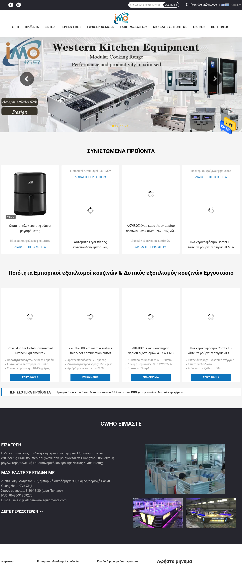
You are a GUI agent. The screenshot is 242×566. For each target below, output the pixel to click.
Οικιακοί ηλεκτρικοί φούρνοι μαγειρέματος (30, 228)
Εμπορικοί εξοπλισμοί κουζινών (90, 170)
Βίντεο (50, 27)
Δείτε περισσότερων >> (22, 511)
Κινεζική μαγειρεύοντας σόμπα (117, 561)
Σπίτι (15, 27)
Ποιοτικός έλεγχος (133, 27)
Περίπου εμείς (70, 27)
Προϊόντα (32, 27)
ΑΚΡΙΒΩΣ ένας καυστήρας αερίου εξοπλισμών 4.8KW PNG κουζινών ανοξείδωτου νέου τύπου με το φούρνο (150, 229)
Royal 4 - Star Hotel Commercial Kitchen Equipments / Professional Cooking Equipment (30, 351)
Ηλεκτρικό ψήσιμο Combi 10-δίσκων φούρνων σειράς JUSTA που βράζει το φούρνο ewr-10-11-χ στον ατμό (211, 245)
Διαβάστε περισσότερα (30, 247)
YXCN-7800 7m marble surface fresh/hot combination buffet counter (90, 351)
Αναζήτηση (171, 4)
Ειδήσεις (199, 27)
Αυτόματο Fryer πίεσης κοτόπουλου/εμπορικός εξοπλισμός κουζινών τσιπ (90, 245)
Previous (27, 79)
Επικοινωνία (30, 377)
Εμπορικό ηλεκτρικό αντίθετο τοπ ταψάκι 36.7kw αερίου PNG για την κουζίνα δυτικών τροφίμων (119, 392)
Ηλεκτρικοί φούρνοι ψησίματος (30, 240)
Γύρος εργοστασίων (100, 27)
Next (215, 79)
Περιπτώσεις (219, 27)
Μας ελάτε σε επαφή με (170, 27)
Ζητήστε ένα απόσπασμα (201, 4)
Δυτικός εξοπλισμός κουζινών (150, 240)
